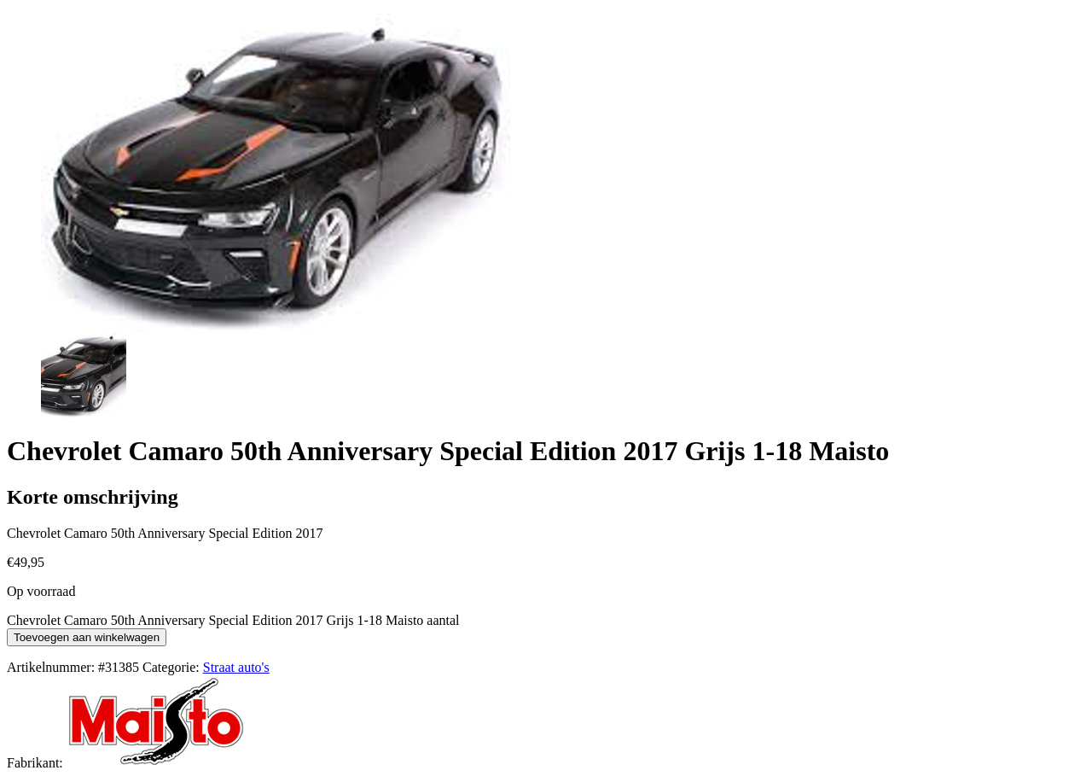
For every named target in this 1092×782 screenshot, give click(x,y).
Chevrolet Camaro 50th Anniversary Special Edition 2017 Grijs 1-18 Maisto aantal (233, 620)
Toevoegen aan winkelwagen (87, 637)
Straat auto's (236, 667)
